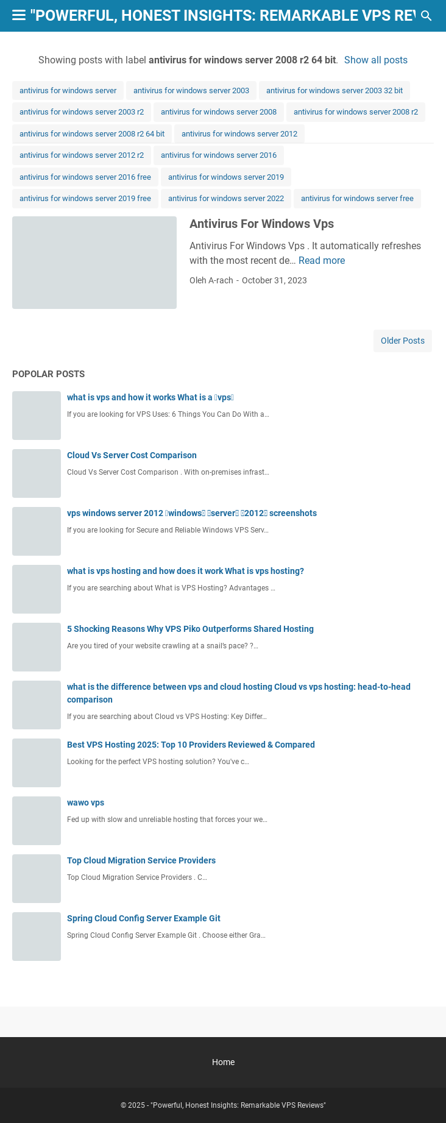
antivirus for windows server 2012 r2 (81, 155)
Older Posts (403, 340)
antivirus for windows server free (357, 198)
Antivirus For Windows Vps (261, 223)
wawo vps (85, 802)
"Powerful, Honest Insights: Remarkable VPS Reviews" (238, 1105)
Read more (322, 260)
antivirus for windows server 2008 (219, 111)
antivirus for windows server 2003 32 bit (334, 90)
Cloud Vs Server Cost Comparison (132, 455)
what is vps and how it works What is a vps (150, 397)
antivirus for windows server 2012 (239, 133)
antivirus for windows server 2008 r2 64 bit (92, 133)
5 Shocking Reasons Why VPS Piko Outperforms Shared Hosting (190, 629)
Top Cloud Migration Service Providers (141, 860)
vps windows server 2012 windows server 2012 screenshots (192, 513)
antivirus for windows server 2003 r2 (81, 111)
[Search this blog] (426, 16)
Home (223, 1062)
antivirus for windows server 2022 (226, 198)
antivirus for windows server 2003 (191, 90)
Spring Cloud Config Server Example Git (144, 918)
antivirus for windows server (67, 90)
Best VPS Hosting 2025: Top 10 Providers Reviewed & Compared (191, 744)
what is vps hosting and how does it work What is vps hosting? (185, 571)
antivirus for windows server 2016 (219, 155)
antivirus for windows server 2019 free (85, 198)
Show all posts (376, 60)
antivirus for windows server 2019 (226, 177)
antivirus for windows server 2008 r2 (356, 111)
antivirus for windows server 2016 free (85, 177)
